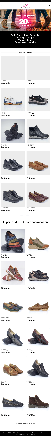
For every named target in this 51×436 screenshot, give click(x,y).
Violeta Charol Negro (5, 82)
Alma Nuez (29, 177)
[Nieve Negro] (38, 131)
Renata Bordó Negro (31, 350)
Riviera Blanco (4, 113)
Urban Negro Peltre (31, 287)
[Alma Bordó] (38, 195)
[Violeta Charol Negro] (13, 68)
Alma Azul (3, 319)
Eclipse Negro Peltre (31, 113)
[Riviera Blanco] (13, 99)
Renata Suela (29, 319)
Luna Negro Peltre (30, 382)
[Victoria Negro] (13, 195)
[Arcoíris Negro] (13, 131)
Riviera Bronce (30, 82)
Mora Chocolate (30, 414)
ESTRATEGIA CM (31, 434)
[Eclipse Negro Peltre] (38, 99)
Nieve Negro (29, 145)
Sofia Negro (3, 414)
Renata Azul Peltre (5, 350)
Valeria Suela (3, 382)
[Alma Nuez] (38, 163)
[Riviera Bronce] (38, 68)
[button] (2, 5)
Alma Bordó (29, 209)
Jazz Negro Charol (4, 177)
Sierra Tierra (29, 255)
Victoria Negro (4, 209)
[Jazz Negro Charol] (13, 163)
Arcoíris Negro (4, 145)
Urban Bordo (3, 287)
